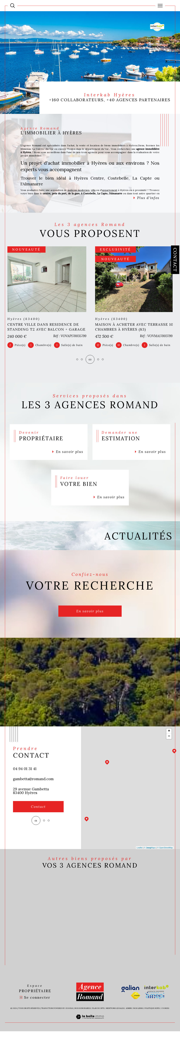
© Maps (150, 858)
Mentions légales (115, 1020)
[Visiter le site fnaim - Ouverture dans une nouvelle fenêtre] (135, 1007)
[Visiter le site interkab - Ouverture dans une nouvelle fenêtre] (156, 1000)
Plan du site (98, 1020)
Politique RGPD (151, 1020)
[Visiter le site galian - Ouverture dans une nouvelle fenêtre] (130, 1000)
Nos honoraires (82, 1020)
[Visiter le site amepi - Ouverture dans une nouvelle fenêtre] (154, 1007)
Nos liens (138, 1020)
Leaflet (140, 858)
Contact (175, 260)
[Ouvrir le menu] (160, 5)
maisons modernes (83, 191)
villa (99, 191)
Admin (128, 1020)
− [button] (169, 747)
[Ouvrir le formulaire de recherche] (12, 5)
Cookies (165, 1020)
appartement (117, 191)
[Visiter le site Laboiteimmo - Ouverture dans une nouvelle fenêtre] (89, 1032)
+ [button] (169, 742)
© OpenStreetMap (165, 858)
